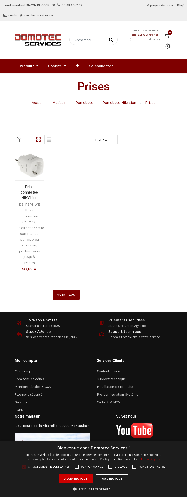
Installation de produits (115, 386)
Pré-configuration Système (117, 394)
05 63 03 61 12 (72, 5)
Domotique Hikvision (119, 103)
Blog (180, 5)
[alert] (93, 469)
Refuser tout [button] (111, 479)
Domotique (84, 103)
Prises (150, 103)
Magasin (59, 103)
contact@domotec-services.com (31, 15)
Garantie (21, 402)
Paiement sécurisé (29, 394)
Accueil (37, 103)
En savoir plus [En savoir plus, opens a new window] (150, 459)
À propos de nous (160, 5)
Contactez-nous (109, 371)
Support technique (111, 379)
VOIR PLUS (66, 294)
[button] (77, 66)
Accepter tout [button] (75, 479)
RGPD (19, 410)
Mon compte (25, 371)
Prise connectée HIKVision (29, 192)
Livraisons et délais (29, 379)
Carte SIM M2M (108, 402)
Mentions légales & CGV (33, 386)
